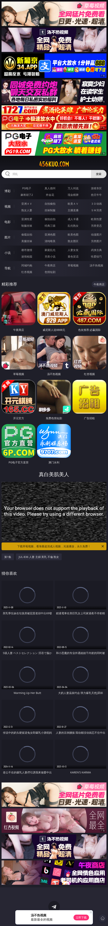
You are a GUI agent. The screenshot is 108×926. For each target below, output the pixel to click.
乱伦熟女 (73, 225)
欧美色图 (73, 234)
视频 (7, 206)
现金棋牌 (73, 195)
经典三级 (50, 225)
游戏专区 (96, 188)
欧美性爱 (96, 219)
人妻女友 (73, 250)
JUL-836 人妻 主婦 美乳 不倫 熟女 (39, 557)
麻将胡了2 (27, 195)
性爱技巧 (96, 256)
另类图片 (96, 241)
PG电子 (26, 188)
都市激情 (26, 250)
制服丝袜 (26, 225)
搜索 (98, 174)
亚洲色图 (50, 234)
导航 (7, 268)
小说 (7, 253)
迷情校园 (26, 256)
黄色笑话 (73, 256)
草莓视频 (73, 265)
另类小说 (50, 256)
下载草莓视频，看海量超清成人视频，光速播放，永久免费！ (60, 546)
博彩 (7, 191)
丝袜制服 (50, 210)
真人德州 (50, 188)
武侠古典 (96, 250)
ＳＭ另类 (96, 210)
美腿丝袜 (26, 241)
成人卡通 (73, 219)
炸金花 (50, 195)
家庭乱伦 (50, 250)
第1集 (7, 557)
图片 (7, 237)
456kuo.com (54, 164)
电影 (7, 222)
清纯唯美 (50, 241)
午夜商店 (50, 265)
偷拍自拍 (50, 219)
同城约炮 (26, 265)
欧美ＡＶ (73, 203)
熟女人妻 (26, 210)
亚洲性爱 (26, 219)
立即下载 (81, 917)
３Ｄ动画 (96, 203)
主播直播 (73, 210)
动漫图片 (96, 234)
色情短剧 (50, 272)
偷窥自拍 (26, 234)
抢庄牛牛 (96, 195)
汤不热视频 (96, 265)
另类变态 (96, 225)
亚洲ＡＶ (26, 203)
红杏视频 (26, 272)
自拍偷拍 (50, 203)
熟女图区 (73, 241)
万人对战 (73, 188)
